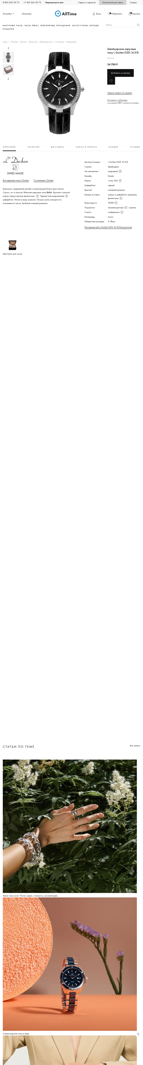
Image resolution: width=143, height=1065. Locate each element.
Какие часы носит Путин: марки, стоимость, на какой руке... (31, 895)
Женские (33, 42)
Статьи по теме (19, 746)
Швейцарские (46, 42)
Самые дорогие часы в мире (16, 1033)
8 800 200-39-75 (11, 2)
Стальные (59, 42)
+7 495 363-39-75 (32, 2)
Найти (138, 25)
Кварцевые (71, 42)
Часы (5, 42)
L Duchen (14, 42)
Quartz (23, 42)
